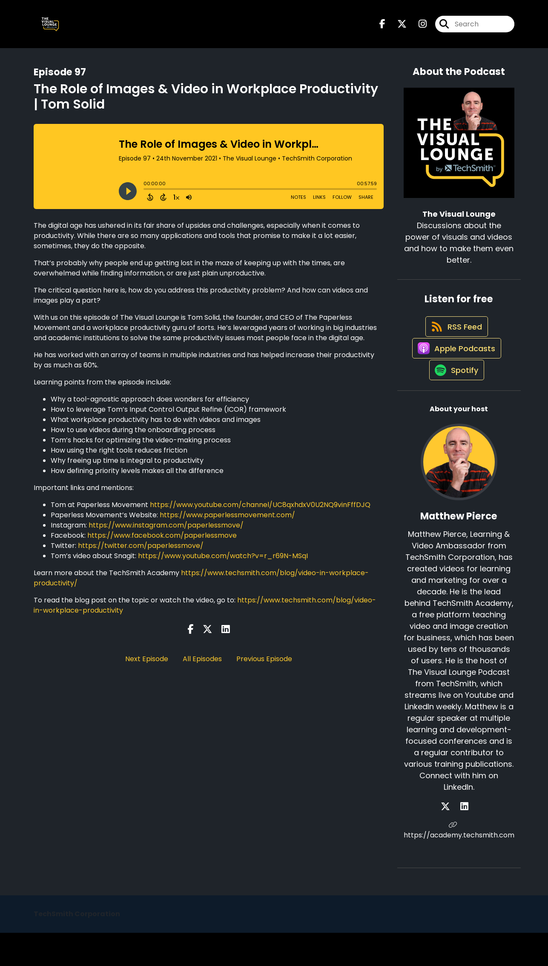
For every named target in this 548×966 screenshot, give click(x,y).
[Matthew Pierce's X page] (454, 839)
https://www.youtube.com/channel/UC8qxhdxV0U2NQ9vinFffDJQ (260, 512)
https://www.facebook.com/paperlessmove (162, 542)
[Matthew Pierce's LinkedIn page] (464, 839)
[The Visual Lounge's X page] (397, 27)
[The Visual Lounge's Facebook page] (382, 27)
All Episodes (202, 666)
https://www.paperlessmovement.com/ (227, 522)
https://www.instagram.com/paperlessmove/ (166, 532)
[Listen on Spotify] (455, 402)
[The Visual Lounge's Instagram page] (417, 27)
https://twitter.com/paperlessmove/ (141, 553)
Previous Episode (264, 666)
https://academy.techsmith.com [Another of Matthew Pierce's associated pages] (459, 863)
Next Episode (146, 666)
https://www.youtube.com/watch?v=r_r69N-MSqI (223, 563)
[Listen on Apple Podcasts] (455, 372)
